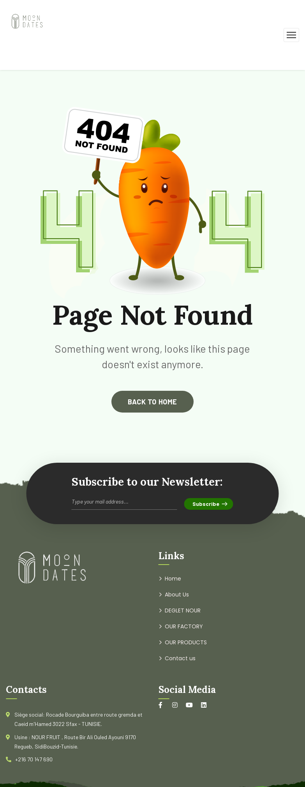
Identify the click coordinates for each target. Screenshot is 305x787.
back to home (152, 401)
